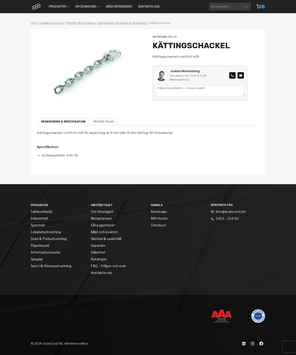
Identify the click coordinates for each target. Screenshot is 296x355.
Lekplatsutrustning (51, 23)
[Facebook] (261, 343)
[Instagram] (252, 343)
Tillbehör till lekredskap (80, 23)
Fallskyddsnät (41, 212)
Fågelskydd (40, 246)
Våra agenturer (103, 225)
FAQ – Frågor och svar (108, 266)
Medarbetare (101, 218)
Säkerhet (98, 252)
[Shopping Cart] (259, 6)
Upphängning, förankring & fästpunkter (122, 23)
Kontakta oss (149, 6)
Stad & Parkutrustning (49, 239)
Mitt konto (159, 218)
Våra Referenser (119, 6)
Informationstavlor (46, 252)
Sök (247, 6)
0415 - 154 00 (227, 219)
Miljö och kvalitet (104, 232)
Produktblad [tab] (103, 121)
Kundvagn (159, 212)
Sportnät (38, 225)
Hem (34, 23)
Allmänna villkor (76, 343)
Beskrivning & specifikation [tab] (63, 121)
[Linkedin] (243, 343)
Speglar (37, 259)
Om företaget (102, 212)
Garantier (98, 246)
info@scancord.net (231, 212)
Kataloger (99, 259)
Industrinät (39, 218)
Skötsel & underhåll (106, 239)
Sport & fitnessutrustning (51, 266)
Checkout (158, 225)
